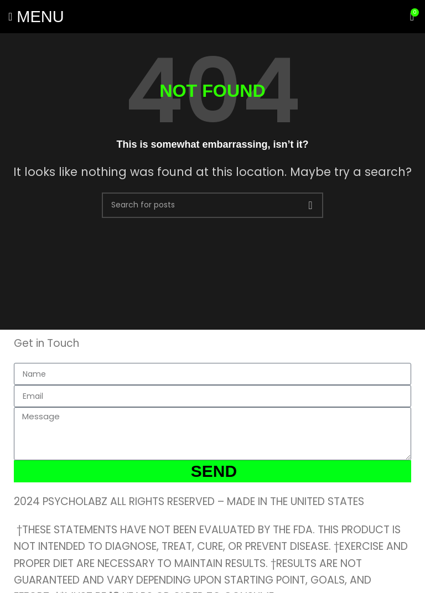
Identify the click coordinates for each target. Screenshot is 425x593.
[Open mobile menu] (36, 17)
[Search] (212, 205)
